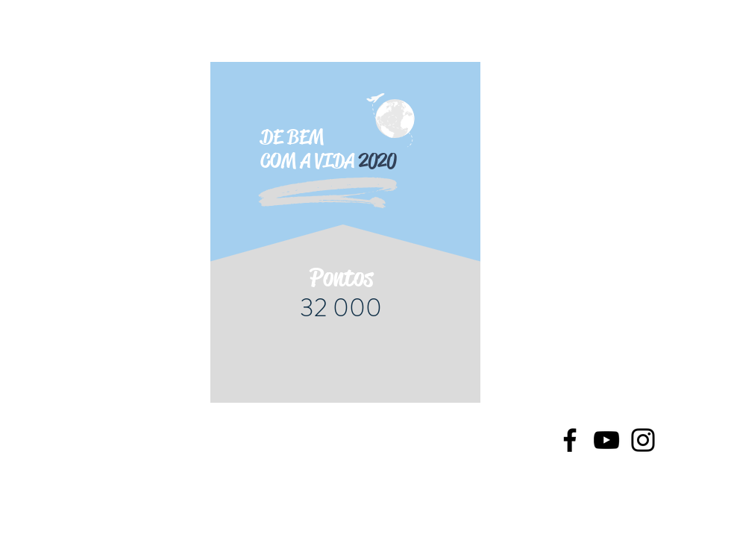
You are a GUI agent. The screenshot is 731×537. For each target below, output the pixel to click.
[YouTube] (606, 440)
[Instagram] (643, 440)
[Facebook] (570, 440)
